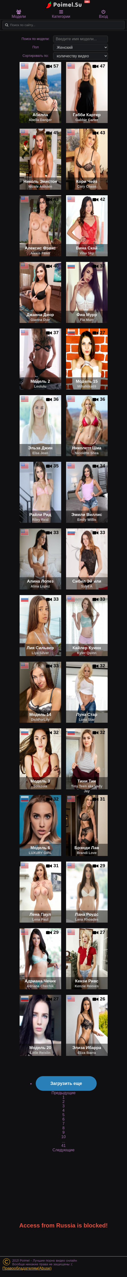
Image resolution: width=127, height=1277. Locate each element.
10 (63, 1137)
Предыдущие (63, 1093)
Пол (35, 47)
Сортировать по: (36, 56)
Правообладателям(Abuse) (27, 1268)
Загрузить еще (66, 1083)
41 (63, 1145)
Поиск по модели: (35, 39)
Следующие (64, 1150)
